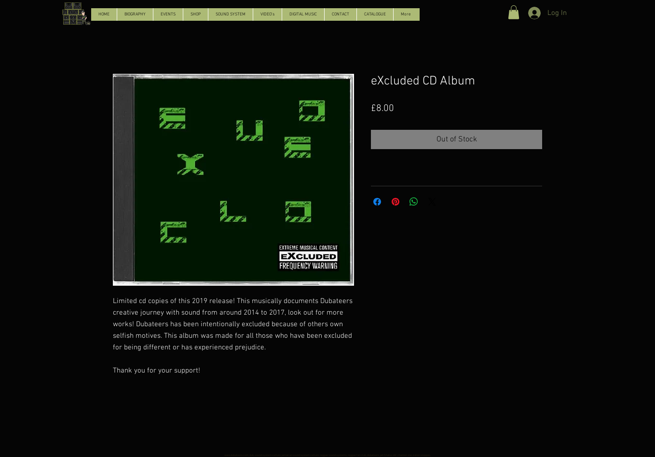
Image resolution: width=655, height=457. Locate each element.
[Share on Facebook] (377, 202)
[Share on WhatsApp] (414, 202)
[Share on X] (432, 202)
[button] (513, 12)
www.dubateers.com (236, 455)
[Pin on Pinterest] (395, 202)
